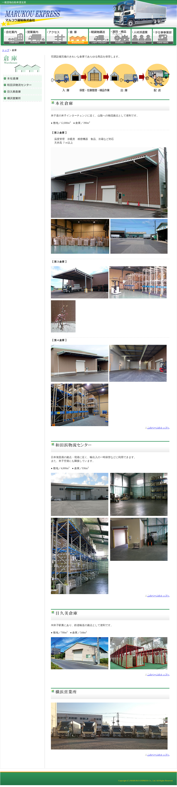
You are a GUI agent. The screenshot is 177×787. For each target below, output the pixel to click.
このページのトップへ (158, 428)
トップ (5, 50)
